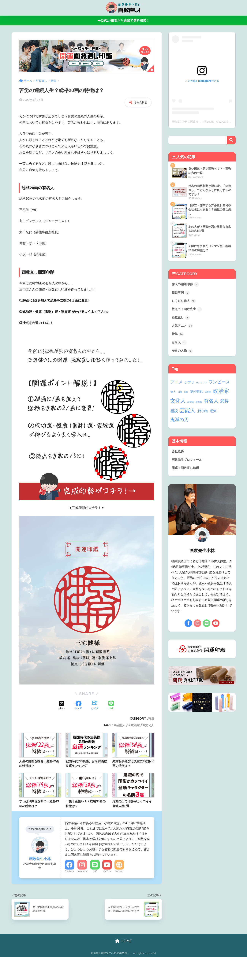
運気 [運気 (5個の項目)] (213, 413)
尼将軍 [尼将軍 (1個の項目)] (207, 394)
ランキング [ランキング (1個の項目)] (201, 384)
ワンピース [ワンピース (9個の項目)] (219, 383)
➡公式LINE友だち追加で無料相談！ (124, 20)
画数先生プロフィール (188, 461)
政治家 (135, 725)
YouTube (107, 871)
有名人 (179, 344)
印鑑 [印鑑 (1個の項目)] (180, 394)
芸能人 (120, 725)
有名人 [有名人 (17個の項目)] (211, 402)
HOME (123, 941)
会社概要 (178, 453)
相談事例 (181, 293)
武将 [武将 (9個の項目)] (224, 402)
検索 (231, 140)
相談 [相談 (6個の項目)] (174, 412)
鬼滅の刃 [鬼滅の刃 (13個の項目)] (179, 421)
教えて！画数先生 (188, 310)
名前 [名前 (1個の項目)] (186, 394)
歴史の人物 (183, 352)
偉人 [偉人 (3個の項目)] (173, 393)
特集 (151, 718)
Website (119, 871)
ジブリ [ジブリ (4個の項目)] (189, 384)
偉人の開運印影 (186, 284)
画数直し (181, 318)
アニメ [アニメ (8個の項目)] (176, 383)
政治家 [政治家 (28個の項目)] (221, 392)
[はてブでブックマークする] (94, 705)
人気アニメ (183, 327)
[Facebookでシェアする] (78, 705)
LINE (95, 871)
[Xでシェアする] (62, 705)
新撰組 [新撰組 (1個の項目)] (190, 403)
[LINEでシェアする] (111, 705)
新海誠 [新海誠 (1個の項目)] (199, 403)
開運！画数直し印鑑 (186, 470)
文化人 (149, 725)
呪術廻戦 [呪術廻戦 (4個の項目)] (196, 393)
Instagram (82, 871)
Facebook (69, 871)
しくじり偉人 (184, 301)
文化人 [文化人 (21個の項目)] (178, 402)
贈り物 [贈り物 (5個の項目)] (202, 413)
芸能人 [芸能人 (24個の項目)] (188, 412)
